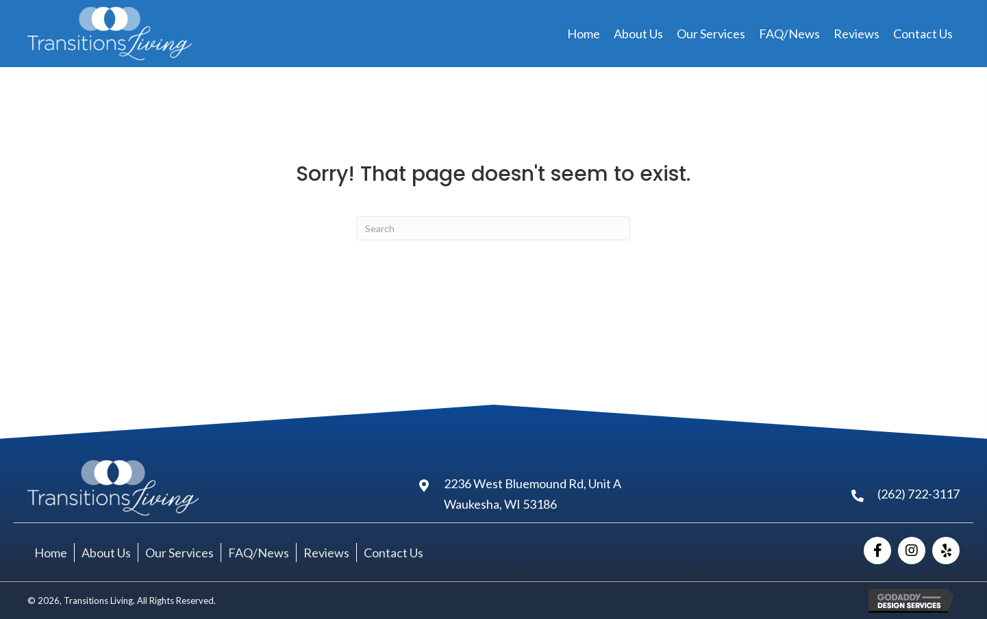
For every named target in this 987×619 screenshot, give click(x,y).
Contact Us (393, 552)
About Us (106, 552)
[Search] (493, 228)
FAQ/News (258, 552)
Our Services (179, 552)
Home (50, 552)
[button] (877, 550)
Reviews (326, 552)
